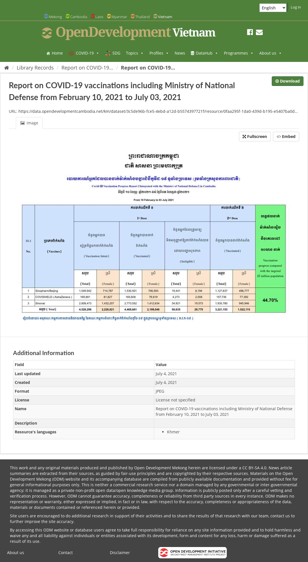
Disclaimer (120, 552)
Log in (296, 7)
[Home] (6, 67)
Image (29, 123)
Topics (135, 53)
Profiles (159, 53)
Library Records (35, 67)
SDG (116, 53)
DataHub (207, 53)
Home (57, 53)
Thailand (142, 16)
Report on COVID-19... (87, 67)
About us (270, 53)
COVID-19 (87, 53)
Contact (65, 552)
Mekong (55, 16)
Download (287, 81)
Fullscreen (255, 136)
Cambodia (78, 16)
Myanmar (119, 16)
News (180, 53)
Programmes (239, 53)
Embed (286, 136)
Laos (99, 16)
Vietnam (165, 16)
